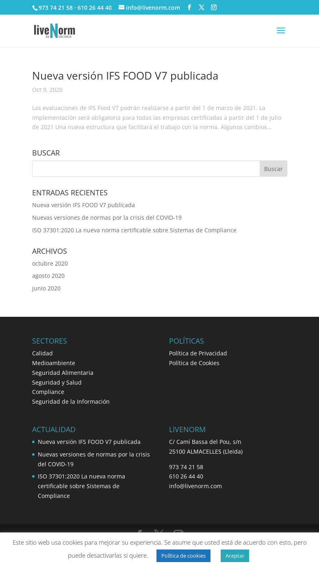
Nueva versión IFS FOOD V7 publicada (125, 75)
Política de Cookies (194, 363)
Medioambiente (53, 363)
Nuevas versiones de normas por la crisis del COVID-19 (107, 217)
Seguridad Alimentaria (62, 372)
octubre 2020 (50, 263)
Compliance (48, 392)
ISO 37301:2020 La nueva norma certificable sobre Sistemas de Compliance (134, 230)
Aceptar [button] (235, 555)
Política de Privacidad (198, 353)
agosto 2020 (48, 275)
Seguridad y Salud (57, 382)
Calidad (42, 353)
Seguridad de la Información (71, 401)
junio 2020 (46, 288)
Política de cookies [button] (183, 555)
